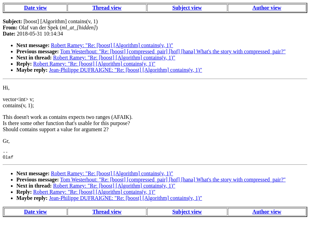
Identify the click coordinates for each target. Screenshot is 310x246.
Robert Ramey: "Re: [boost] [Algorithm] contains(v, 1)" (112, 45)
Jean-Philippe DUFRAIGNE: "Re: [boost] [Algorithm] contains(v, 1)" (125, 70)
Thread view (106, 8)
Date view (35, 8)
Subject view (187, 8)
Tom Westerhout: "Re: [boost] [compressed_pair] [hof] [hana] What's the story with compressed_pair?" (172, 51)
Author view (266, 8)
